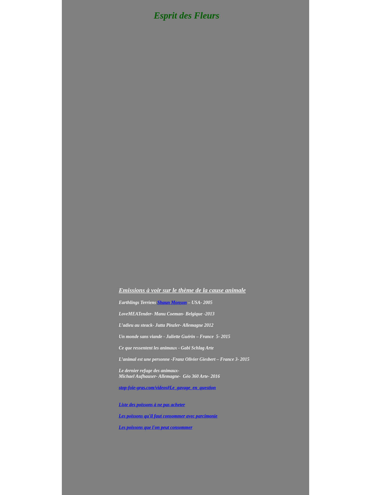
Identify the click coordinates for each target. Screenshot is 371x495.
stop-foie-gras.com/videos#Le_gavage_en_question (167, 387)
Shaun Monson (172, 302)
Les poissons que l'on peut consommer (155, 427)
